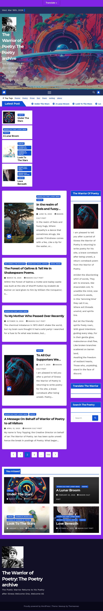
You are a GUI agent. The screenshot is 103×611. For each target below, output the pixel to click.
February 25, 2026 (67, 495)
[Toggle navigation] (49, 92)
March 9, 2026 (16, 499)
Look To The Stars (23, 159)
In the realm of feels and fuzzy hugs (47, 209)
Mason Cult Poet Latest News (15, 129)
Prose (32, 98)
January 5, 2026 (16, 528)
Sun (38, 98)
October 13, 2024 (15, 321)
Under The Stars (19, 494)
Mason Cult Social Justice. (24, 174)
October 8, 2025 (66, 528)
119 (48, 454)
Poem (44, 98)
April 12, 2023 (14, 428)
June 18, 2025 (46, 214)
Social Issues (55, 263)
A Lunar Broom (11, 136)
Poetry (25, 98)
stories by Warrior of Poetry (22, 153)
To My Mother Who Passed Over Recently (34, 316)
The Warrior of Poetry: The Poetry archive (13, 46)
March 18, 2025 (14, 278)
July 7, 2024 (45, 365)
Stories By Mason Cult (22, 147)
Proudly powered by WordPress (37, 606)
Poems (17, 98)
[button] (94, 92)
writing (52, 98)
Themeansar (73, 606)
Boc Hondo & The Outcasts (15, 263)
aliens (59, 98)
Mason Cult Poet (33, 278)
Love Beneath (22, 182)
